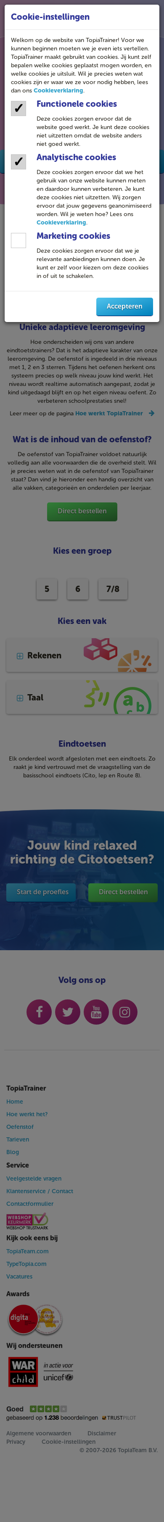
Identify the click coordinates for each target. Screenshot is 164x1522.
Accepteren (125, 306)
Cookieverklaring (58, 90)
